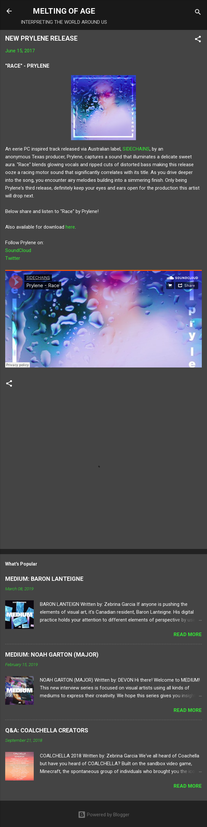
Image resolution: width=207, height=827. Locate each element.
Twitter (12, 258)
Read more (188, 634)
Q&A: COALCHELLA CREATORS (46, 730)
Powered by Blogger (103, 815)
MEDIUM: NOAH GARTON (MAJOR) (52, 654)
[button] (198, 40)
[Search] (198, 13)
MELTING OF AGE (64, 11)
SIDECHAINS (136, 149)
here (70, 227)
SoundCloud (18, 250)
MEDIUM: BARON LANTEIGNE (44, 578)
